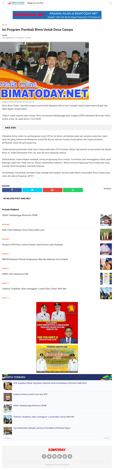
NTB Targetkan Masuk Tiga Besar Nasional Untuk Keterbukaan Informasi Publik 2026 (50, 383)
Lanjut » (107, 438)
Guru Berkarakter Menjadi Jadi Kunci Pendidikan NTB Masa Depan (41, 428)
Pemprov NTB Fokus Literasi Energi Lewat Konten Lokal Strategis (32, 244)
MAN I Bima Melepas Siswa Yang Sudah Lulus (23, 230)
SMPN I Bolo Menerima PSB (15, 274)
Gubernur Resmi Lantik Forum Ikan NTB (30, 394)
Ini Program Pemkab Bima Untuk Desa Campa (37, 30)
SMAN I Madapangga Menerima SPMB (19, 215)
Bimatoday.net (63, 465)
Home (4, 25)
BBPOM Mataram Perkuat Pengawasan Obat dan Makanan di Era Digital (35, 259)
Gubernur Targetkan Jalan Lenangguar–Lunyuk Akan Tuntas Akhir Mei (34, 288)
